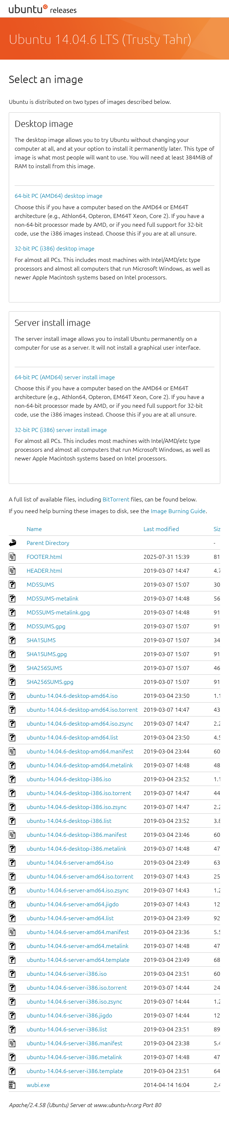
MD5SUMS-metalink (53, 598)
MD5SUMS (40, 584)
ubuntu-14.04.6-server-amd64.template (78, 959)
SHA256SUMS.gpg (50, 681)
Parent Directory (48, 542)
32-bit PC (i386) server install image (61, 429)
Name (34, 529)
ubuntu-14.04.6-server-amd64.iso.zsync (78, 890)
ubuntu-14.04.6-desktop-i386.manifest (77, 834)
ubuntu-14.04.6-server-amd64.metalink (78, 946)
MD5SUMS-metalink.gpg (58, 612)
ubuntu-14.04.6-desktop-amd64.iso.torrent (82, 709)
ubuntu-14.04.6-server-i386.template (75, 1071)
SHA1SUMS (41, 640)
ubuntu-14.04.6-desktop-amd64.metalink (80, 765)
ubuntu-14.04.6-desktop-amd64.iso (72, 695)
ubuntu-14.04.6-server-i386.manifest (74, 1043)
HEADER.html (44, 570)
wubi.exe (38, 1084)
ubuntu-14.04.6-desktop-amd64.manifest (80, 751)
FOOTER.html (44, 556)
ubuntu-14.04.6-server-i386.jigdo (69, 1015)
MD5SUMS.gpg (46, 626)
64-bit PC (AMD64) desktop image (59, 195)
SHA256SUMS (44, 668)
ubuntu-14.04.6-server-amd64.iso (70, 862)
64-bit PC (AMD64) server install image (65, 377)
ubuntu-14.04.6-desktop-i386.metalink (76, 848)
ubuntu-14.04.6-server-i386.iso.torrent (77, 987)
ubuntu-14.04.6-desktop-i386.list (69, 820)
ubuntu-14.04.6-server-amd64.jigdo (73, 904)
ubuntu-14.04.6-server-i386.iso (67, 973)
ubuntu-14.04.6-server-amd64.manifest (78, 932)
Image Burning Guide (178, 511)
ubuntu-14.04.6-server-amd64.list (70, 918)
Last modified (161, 529)
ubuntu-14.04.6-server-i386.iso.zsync (74, 1001)
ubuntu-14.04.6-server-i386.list (67, 1029)
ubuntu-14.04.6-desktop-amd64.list (72, 737)
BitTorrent (116, 499)
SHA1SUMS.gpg (47, 654)
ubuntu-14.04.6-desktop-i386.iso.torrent (79, 793)
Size (219, 529)
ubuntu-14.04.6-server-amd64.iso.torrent (80, 876)
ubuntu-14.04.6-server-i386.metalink (74, 1057)
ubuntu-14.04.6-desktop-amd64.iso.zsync (80, 723)
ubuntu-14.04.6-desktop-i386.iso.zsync (76, 807)
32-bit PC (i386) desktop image (55, 248)
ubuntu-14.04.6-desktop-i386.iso (69, 779)
